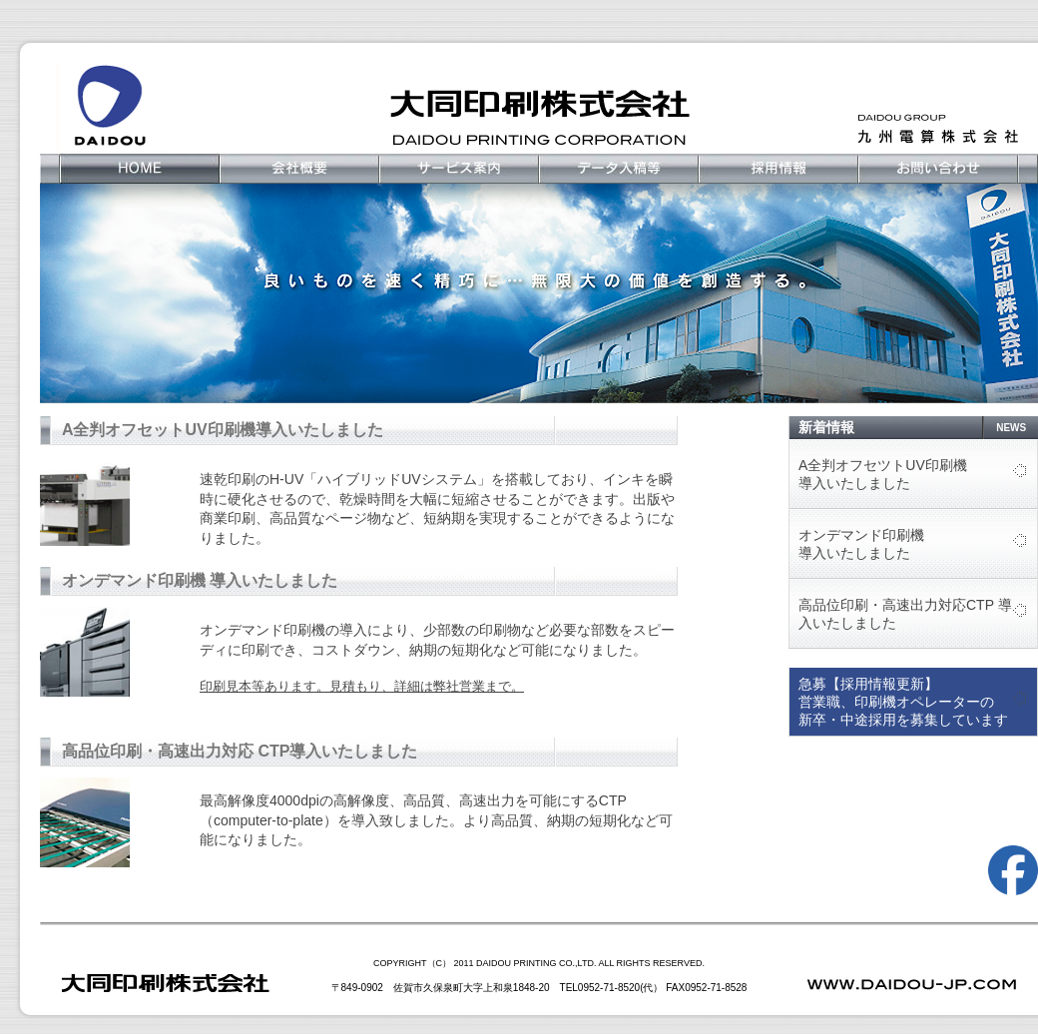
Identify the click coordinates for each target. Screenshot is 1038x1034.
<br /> (369, 659)
